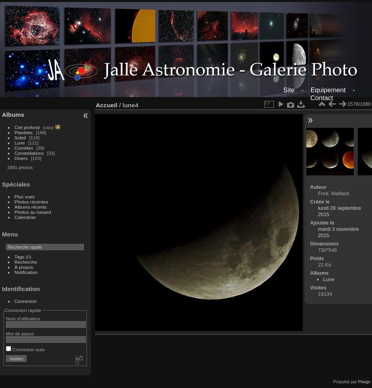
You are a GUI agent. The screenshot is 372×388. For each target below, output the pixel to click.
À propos (24, 267)
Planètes (24, 132)
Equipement (328, 90)
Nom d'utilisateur (23, 318)
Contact (321, 98)
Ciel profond (27, 127)
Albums (13, 114)
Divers (21, 158)
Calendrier (25, 217)
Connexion (26, 301)
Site (289, 90)
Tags (20, 256)
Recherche (26, 261)
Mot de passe (20, 333)
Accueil (107, 105)
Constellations (29, 153)
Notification (26, 272)
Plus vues (25, 196)
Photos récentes (31, 201)
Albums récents (31, 206)
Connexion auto (25, 349)
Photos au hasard (33, 212)
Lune (20, 142)
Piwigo (364, 381)
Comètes (24, 147)
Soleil (20, 137)
